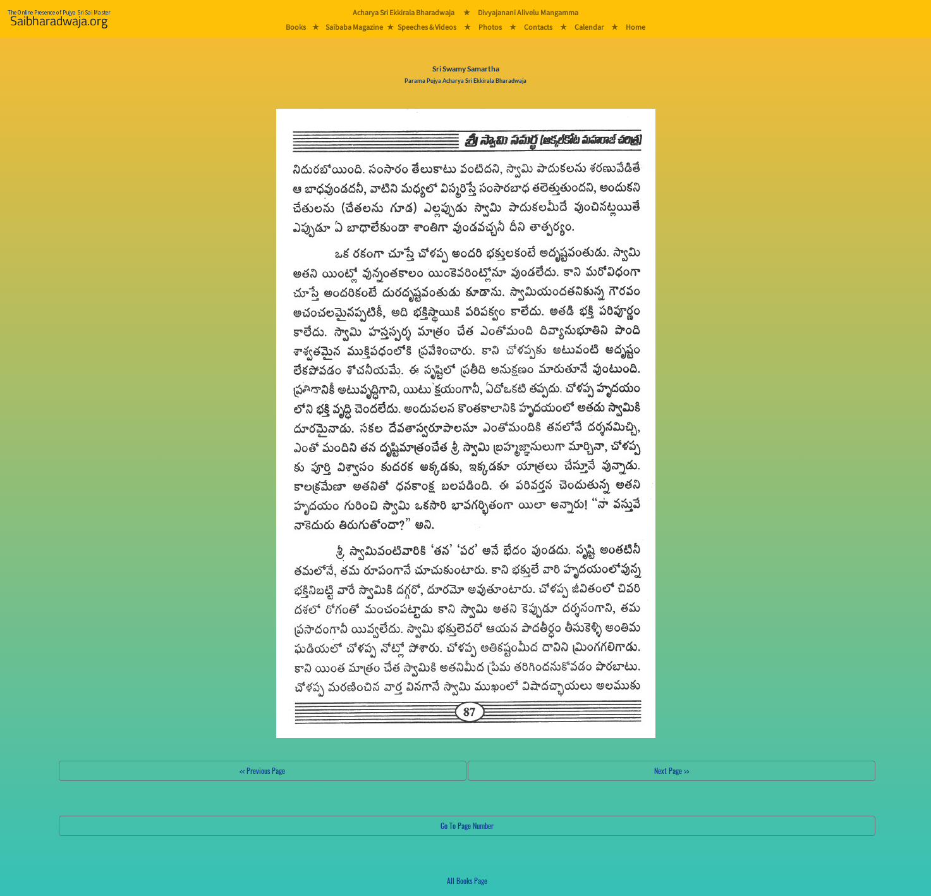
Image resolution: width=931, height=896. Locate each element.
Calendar (589, 27)
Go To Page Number (467, 825)
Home (635, 27)
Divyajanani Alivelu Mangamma (528, 12)
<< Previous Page (262, 770)
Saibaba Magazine (354, 27)
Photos (490, 27)
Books (296, 27)
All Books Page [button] (467, 880)
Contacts (538, 27)
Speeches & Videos (427, 27)
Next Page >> (671, 770)
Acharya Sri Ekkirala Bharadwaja (403, 12)
